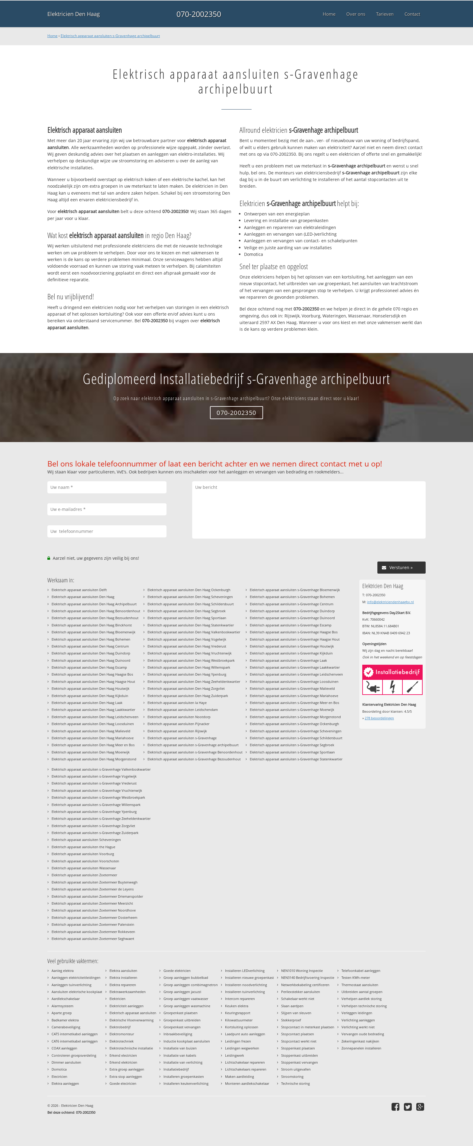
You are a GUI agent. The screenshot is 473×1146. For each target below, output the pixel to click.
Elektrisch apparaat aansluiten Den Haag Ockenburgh (189, 589)
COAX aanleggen (64, 1048)
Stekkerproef (291, 1020)
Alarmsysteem (62, 1006)
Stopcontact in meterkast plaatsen (307, 1027)
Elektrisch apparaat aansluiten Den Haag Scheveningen (190, 596)
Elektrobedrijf (120, 1027)
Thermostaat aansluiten (359, 984)
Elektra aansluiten (123, 970)
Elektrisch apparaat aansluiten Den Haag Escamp (89, 667)
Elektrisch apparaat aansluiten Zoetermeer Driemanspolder (97, 896)
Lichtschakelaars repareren (245, 1069)
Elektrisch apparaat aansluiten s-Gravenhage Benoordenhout (195, 752)
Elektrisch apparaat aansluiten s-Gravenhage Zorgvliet (93, 825)
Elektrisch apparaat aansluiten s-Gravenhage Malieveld (292, 688)
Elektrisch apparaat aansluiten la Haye (177, 702)
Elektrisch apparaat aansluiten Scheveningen (86, 839)
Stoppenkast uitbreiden (299, 1055)
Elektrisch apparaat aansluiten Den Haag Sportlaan (187, 618)
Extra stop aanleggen (126, 1076)
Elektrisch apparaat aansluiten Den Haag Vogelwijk (187, 639)
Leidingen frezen (238, 1041)
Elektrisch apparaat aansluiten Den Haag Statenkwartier (191, 625)
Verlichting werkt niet (358, 1027)
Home (52, 35)
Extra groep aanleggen (127, 1069)
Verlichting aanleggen (358, 1020)
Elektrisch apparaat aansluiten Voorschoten (85, 861)
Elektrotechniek (122, 1041)
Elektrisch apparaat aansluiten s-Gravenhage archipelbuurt (110, 35)
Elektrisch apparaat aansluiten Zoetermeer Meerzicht (92, 903)
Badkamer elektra (65, 1020)
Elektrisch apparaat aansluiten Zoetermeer (84, 875)
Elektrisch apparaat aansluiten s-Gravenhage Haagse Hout (295, 639)
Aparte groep (62, 1013)
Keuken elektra (236, 1006)
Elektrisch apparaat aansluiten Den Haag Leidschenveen (95, 717)
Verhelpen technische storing (364, 1006)
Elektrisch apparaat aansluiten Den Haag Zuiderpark (188, 695)
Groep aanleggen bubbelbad (185, 977)
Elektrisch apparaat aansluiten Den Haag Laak (87, 702)
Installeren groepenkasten (183, 1076)
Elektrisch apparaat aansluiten (133, 1013)
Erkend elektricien (123, 1062)
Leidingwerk (234, 1055)
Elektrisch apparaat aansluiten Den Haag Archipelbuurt (94, 604)
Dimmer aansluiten (66, 1062)
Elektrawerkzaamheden (128, 991)
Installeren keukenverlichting (185, 1083)
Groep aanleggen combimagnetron (190, 984)
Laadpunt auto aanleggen (245, 1034)
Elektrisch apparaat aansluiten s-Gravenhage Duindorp (292, 611)
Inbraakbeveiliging (177, 1034)
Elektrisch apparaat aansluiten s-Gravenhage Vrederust (94, 783)
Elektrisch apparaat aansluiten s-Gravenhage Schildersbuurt (296, 738)
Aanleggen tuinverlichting (71, 984)
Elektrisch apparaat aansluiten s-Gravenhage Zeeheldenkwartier (101, 818)
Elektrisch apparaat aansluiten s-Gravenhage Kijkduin (291, 653)
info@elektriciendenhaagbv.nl (390, 602)
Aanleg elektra (63, 970)
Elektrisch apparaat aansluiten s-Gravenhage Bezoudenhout (194, 759)
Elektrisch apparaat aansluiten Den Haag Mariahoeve (93, 738)
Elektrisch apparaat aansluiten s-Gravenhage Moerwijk (292, 709)
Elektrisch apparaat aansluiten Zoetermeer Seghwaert (93, 938)
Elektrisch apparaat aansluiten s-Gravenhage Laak (288, 660)
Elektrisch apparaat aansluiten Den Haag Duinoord (91, 660)
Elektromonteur (122, 1034)
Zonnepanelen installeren (361, 1048)
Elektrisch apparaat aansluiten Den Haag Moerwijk (91, 752)
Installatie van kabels (179, 1055)
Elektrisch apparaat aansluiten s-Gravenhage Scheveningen (295, 731)
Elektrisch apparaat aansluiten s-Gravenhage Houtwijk (292, 646)
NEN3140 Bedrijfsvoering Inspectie (307, 977)
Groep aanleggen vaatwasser (185, 998)
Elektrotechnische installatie (131, 1048)
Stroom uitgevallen (296, 1069)
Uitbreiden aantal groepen (362, 991)
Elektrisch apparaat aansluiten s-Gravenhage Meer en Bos (294, 702)
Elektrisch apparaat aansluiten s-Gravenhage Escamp (291, 625)
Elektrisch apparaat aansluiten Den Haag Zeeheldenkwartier (194, 681)
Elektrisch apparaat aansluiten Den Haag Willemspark (189, 667)
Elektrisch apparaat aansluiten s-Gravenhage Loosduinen (294, 681)
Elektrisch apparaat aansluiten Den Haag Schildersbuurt (191, 604)
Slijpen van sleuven (296, 1013)
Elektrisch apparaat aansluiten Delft (79, 589)
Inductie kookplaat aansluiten (186, 1041)
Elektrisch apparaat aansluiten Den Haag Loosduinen (93, 723)
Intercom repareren (240, 998)
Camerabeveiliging (66, 1027)
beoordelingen (379, 718)
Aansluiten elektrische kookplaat (77, 991)
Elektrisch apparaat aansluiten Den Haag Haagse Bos (92, 674)
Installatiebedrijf (176, 1069)
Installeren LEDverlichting (245, 970)
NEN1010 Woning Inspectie (302, 970)
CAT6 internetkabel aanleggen (75, 1041)
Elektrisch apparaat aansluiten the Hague (83, 847)
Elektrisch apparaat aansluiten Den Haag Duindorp (91, 653)
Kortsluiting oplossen (241, 1027)
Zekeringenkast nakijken (360, 1041)
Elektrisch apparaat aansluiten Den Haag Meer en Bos (93, 745)
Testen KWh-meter (355, 977)
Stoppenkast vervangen (299, 1062)
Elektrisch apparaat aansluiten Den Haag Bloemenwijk (93, 632)
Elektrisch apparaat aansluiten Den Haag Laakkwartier (93, 709)
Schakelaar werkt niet (297, 998)
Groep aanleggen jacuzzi (182, 991)
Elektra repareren (123, 984)
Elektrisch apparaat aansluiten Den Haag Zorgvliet (186, 688)
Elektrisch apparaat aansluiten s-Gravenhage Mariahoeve (294, 695)
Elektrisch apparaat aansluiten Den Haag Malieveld (91, 731)
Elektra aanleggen (65, 1083)
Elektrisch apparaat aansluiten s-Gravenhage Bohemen (292, 596)
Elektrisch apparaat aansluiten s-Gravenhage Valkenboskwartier (101, 769)
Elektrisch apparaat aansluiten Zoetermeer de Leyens (93, 889)
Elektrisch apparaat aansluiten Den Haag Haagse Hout (93, 681)
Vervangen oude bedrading (362, 1034)
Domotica (59, 1069)
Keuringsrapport (237, 1013)
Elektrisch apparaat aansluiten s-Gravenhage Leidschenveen (296, 674)
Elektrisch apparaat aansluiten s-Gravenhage (182, 738)
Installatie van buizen (180, 1048)
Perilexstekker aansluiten (300, 991)
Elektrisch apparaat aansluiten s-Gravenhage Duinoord (292, 618)
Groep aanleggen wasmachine (186, 1006)
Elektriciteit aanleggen (127, 1006)
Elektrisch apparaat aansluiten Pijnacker (178, 723)
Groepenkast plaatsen (180, 1013)
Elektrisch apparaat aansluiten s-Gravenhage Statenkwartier (296, 759)
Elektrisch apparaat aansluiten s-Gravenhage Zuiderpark (95, 832)
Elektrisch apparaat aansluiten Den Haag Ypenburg (187, 674)
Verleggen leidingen (356, 1013)
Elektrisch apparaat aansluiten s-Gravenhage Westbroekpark (98, 797)
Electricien (59, 1076)
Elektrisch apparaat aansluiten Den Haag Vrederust (187, 646)
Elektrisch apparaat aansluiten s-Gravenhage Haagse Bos (294, 632)
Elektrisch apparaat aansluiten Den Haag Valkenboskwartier (194, 632)
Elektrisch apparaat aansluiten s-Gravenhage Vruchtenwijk (97, 790)
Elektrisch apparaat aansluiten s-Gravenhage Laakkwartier (295, 667)
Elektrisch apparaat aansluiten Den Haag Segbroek (187, 611)
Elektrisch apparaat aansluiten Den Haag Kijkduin (90, 695)
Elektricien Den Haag (73, 14)
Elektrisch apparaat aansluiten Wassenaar (84, 868)
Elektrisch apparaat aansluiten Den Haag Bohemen (91, 639)
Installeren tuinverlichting (245, 991)
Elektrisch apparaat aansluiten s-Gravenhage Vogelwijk (94, 776)
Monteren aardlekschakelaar (247, 1083)
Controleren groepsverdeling (74, 1055)
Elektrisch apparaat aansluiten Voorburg (83, 854)
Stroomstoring (292, 1076)
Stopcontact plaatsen (297, 1034)
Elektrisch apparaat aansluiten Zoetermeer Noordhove (94, 910)
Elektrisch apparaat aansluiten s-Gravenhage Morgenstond (295, 717)
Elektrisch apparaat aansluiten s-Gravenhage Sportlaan (292, 752)
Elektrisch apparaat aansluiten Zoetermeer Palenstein (93, 924)
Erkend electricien (123, 1055)
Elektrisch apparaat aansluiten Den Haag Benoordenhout (96, 611)
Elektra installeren (123, 977)
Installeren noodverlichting (246, 984)
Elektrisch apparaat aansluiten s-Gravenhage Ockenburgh (294, 723)
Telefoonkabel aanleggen (360, 970)
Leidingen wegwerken (242, 1048)
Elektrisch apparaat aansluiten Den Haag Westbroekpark (191, 660)
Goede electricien (123, 1083)
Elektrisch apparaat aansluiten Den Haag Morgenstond (94, 759)
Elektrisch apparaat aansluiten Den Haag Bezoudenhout (95, 618)
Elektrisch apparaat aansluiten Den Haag (83, 596)
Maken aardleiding (239, 1076)
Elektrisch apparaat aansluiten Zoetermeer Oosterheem (94, 917)
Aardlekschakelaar (66, 998)
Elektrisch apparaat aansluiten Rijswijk (177, 731)
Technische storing (295, 1083)
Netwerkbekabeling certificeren (305, 984)
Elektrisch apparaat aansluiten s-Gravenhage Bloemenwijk (295, 589)
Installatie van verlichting (182, 1062)
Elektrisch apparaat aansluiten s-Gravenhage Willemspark (96, 804)
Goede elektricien (177, 970)
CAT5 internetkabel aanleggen (75, 1034)
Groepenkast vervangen (182, 1027)
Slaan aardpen (292, 1006)
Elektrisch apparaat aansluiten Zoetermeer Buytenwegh (95, 882)
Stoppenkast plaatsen (298, 1048)
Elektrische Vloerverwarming (132, 1020)
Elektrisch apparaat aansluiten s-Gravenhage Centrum (291, 604)
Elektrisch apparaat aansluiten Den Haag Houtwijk (90, 688)
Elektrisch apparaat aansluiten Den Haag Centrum (90, 646)
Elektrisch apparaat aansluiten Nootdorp (179, 717)
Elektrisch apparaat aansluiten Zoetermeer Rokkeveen (93, 931)
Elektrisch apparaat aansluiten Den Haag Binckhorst (92, 625)
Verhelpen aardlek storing (361, 998)
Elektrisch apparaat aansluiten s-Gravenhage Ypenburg (94, 811)
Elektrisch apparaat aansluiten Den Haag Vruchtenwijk (190, 653)
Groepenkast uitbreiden (182, 1020)
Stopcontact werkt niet (298, 1041)
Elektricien (117, 998)
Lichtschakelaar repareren (245, 1062)
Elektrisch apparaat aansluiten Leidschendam (183, 709)
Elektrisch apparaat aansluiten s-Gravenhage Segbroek (292, 745)
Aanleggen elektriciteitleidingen (76, 977)
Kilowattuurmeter (238, 1020)
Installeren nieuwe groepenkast (249, 977)
